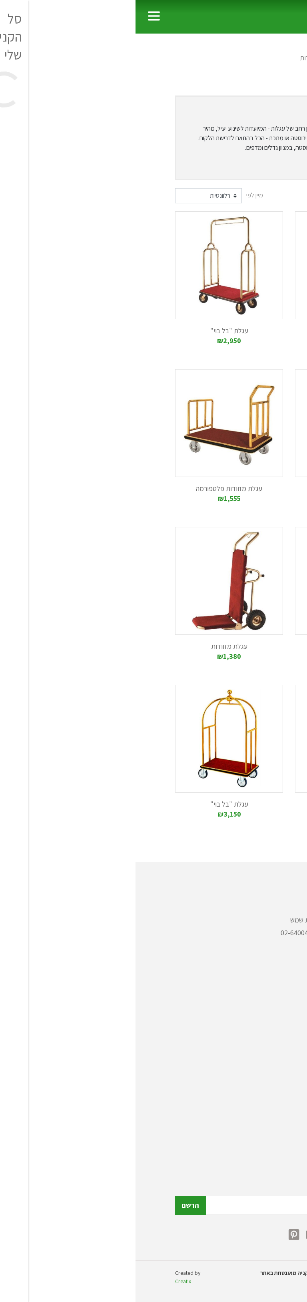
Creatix (48, 1281)
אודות (259, 1093)
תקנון (260, 1119)
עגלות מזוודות (183, 57)
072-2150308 (219, 932)
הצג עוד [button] (249, 166)
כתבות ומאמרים (246, 1106)
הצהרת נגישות (248, 1144)
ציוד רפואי (254, 1053)
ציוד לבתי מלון (248, 1041)
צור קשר (256, 1132)
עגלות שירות (229, 57)
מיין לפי (119, 195)
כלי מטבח (254, 1028)
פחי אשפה (254, 1002)
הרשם (55, 1205)
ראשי (260, 57)
